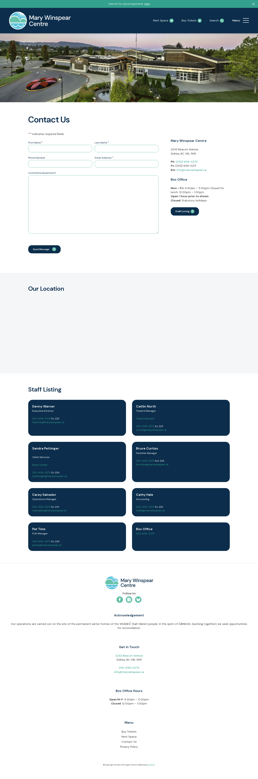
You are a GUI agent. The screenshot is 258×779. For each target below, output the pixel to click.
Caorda (151, 765)
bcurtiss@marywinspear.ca (152, 465)
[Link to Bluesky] (138, 600)
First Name (35, 142)
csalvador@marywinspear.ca (49, 511)
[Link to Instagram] (129, 600)
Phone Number (36, 157)
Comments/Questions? (42, 173)
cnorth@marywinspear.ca (151, 430)
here (147, 3)
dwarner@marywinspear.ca (48, 422)
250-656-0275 (41, 419)
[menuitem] (246, 20)
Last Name (102, 142)
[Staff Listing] (185, 211)
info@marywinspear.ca (191, 170)
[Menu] (246, 20)
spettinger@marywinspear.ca (49, 476)
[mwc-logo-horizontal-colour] (129, 584)
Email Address (104, 158)
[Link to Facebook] (120, 600)
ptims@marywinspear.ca (46, 545)
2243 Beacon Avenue (129, 656)
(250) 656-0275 (187, 161)
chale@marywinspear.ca (150, 511)
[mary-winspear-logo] (40, 20)
